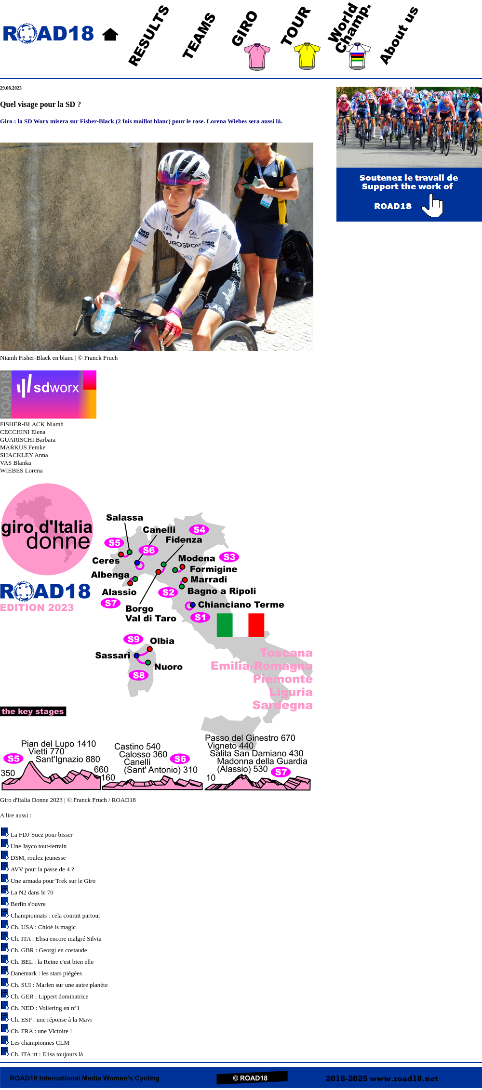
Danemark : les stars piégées (46, 973)
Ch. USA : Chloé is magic (43, 927)
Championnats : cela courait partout (55, 915)
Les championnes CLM (40, 1042)
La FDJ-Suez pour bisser (42, 834)
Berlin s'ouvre (28, 903)
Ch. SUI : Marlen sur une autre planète (59, 984)
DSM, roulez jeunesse (38, 857)
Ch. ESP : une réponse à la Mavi (51, 1019)
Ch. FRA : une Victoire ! (41, 1031)
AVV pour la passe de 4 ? (42, 869)
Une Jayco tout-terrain (39, 846)
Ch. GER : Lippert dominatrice (49, 996)
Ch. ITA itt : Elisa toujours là (47, 1054)
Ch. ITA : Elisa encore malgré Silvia (56, 938)
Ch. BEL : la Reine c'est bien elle (52, 961)
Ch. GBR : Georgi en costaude (49, 950)
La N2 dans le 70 (32, 892)
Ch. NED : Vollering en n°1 (45, 1007)
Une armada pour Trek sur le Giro (53, 880)
